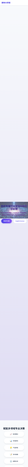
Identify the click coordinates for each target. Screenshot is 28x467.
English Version (20, 221)
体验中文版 (6, 221)
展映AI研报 (5, 2)
